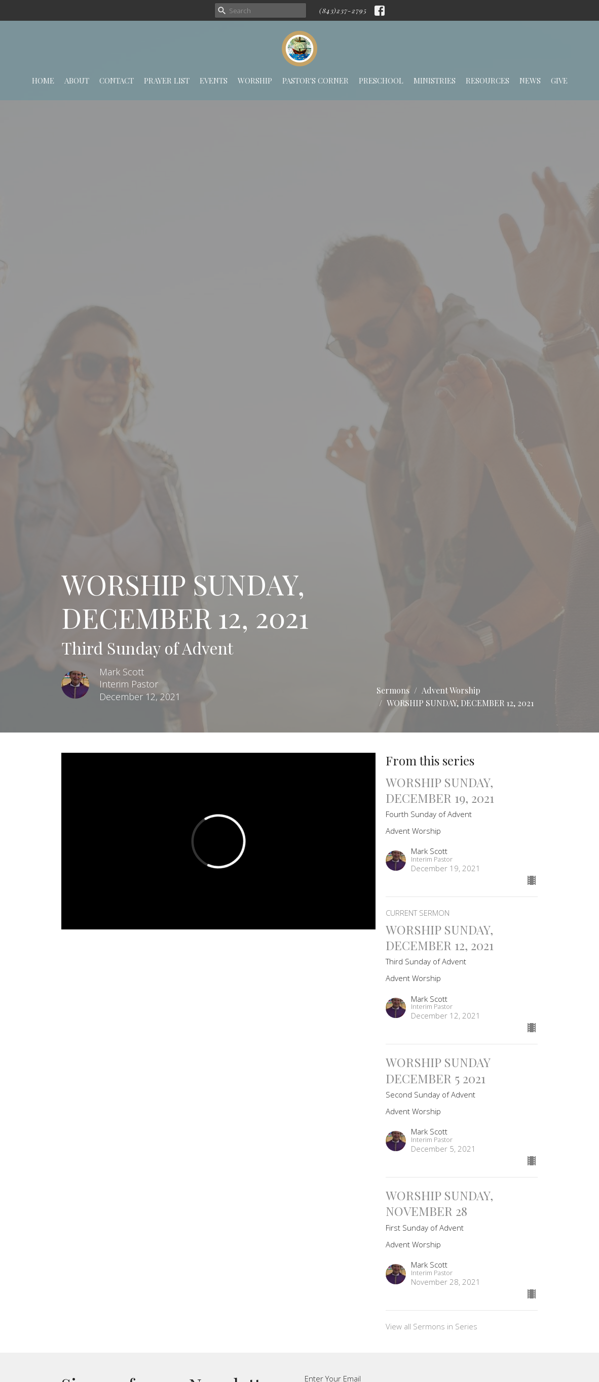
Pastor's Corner (315, 80)
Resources (487, 80)
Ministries (435, 80)
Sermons (393, 690)
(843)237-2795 (343, 10)
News (530, 80)
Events (214, 80)
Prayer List (167, 80)
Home (43, 80)
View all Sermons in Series (431, 1326)
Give (559, 80)
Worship (255, 80)
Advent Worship (451, 690)
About (76, 80)
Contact (116, 80)
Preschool (381, 80)
